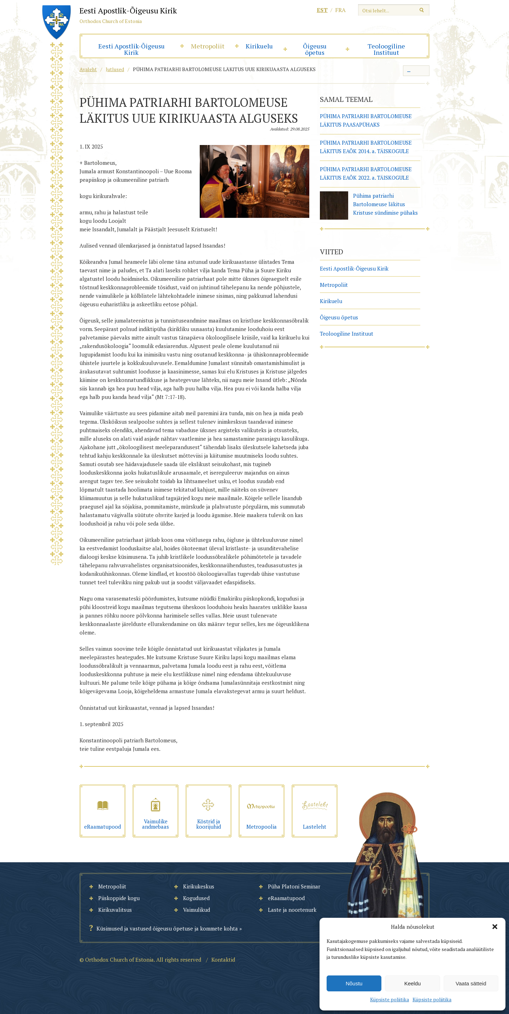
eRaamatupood (286, 898)
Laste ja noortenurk (292, 909)
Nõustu (354, 983)
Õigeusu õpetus (315, 49)
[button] (494, 926)
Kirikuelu (259, 46)
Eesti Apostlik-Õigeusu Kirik (131, 49)
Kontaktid (223, 959)
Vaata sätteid (471, 983)
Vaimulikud (196, 909)
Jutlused (115, 69)
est (322, 10)
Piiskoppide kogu (119, 898)
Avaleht (88, 69)
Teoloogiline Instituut (386, 49)
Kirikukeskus (198, 886)
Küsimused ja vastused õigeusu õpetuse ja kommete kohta (167, 928)
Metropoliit (207, 46)
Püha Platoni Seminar (294, 886)
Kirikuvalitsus (115, 909)
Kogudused (196, 898)
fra (340, 10)
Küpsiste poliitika (389, 999)
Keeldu (412, 983)
